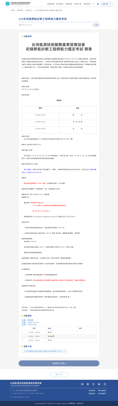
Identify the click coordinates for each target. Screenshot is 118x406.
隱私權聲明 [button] (102, 390)
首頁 (13, 10)
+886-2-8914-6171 (19, 393)
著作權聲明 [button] (102, 393)
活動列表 (28, 10)
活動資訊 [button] (86, 4)
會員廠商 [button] (68, 4)
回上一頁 (59, 374)
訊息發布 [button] (59, 4)
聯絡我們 (106, 4)
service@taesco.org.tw (21, 397)
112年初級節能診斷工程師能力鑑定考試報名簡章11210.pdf (44, 351)
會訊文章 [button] (77, 4)
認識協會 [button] (50, 4)
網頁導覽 (92, 390)
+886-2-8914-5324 (37, 393)
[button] (93, 4)
